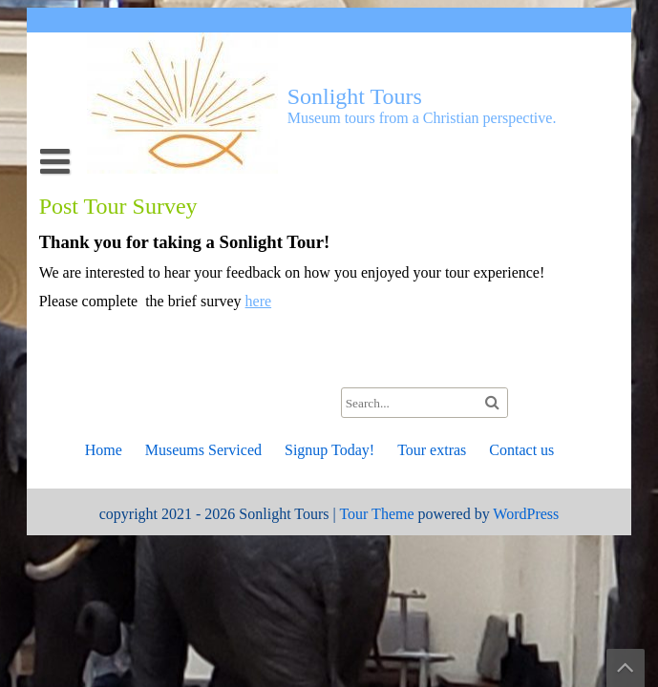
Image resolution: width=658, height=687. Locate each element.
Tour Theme (376, 514)
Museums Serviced (203, 450)
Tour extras (431, 450)
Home (103, 450)
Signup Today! (329, 450)
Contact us (521, 450)
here (258, 301)
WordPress (526, 514)
